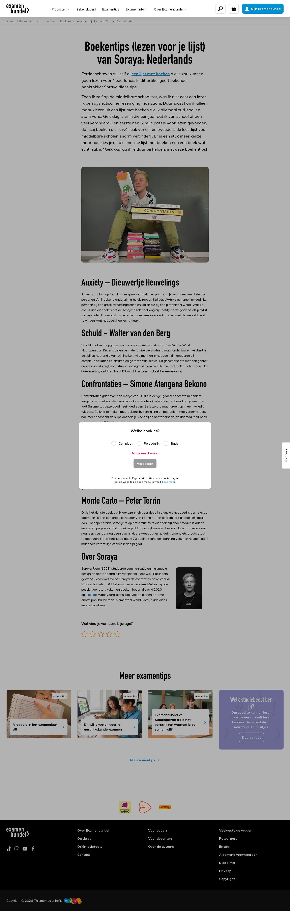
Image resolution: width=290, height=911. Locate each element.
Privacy (225, 871)
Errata (224, 846)
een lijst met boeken (151, 73)
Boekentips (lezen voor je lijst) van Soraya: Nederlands (96, 21)
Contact (83, 855)
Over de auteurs (161, 846)
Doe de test (251, 737)
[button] (286, 455)
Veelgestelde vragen (235, 830)
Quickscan (85, 838)
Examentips (110, 9)
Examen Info (137, 9)
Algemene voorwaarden (238, 855)
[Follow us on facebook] (33, 850)
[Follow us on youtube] (25, 850)
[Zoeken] (220, 9)
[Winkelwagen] (234, 9)
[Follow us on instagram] (16, 850)
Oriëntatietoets (90, 846)
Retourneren (229, 838)
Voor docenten (160, 838)
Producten (61, 9)
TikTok (91, 595)
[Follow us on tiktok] (8, 850)
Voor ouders (158, 830)
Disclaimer (227, 863)
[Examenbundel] (17, 9)
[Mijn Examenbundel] (263, 9)
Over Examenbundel (170, 9)
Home (10, 21)
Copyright (227, 879)
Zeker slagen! (86, 9)
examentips (48, 21)
